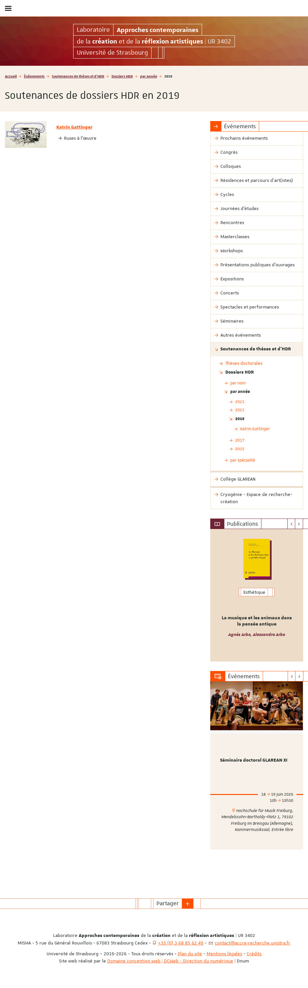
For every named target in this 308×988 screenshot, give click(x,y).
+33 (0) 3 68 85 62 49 (180, 943)
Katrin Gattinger (74, 127)
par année (148, 76)
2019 (239, 418)
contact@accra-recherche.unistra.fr (252, 943)
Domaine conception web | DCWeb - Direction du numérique (170, 961)
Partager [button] (167, 903)
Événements (34, 76)
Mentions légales (224, 954)
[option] (256, 595)
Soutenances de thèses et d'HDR (78, 76)
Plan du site (190, 954)
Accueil (11, 76)
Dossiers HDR (122, 76)
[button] (188, 903)
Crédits (254, 954)
